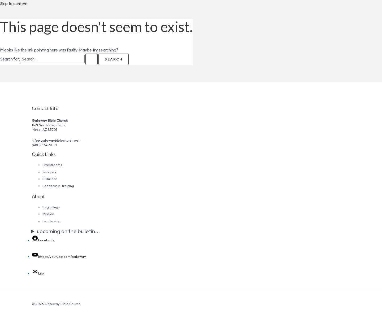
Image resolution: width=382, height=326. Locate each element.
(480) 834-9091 (44, 145)
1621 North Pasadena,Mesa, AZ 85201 (49, 127)
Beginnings (51, 207)
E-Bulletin (50, 179)
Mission (48, 214)
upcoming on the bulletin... (68, 231)
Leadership (51, 221)
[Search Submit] (91, 59)
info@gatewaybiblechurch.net (56, 140)
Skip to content (14, 3)
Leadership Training (58, 186)
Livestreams (52, 165)
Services (49, 172)
